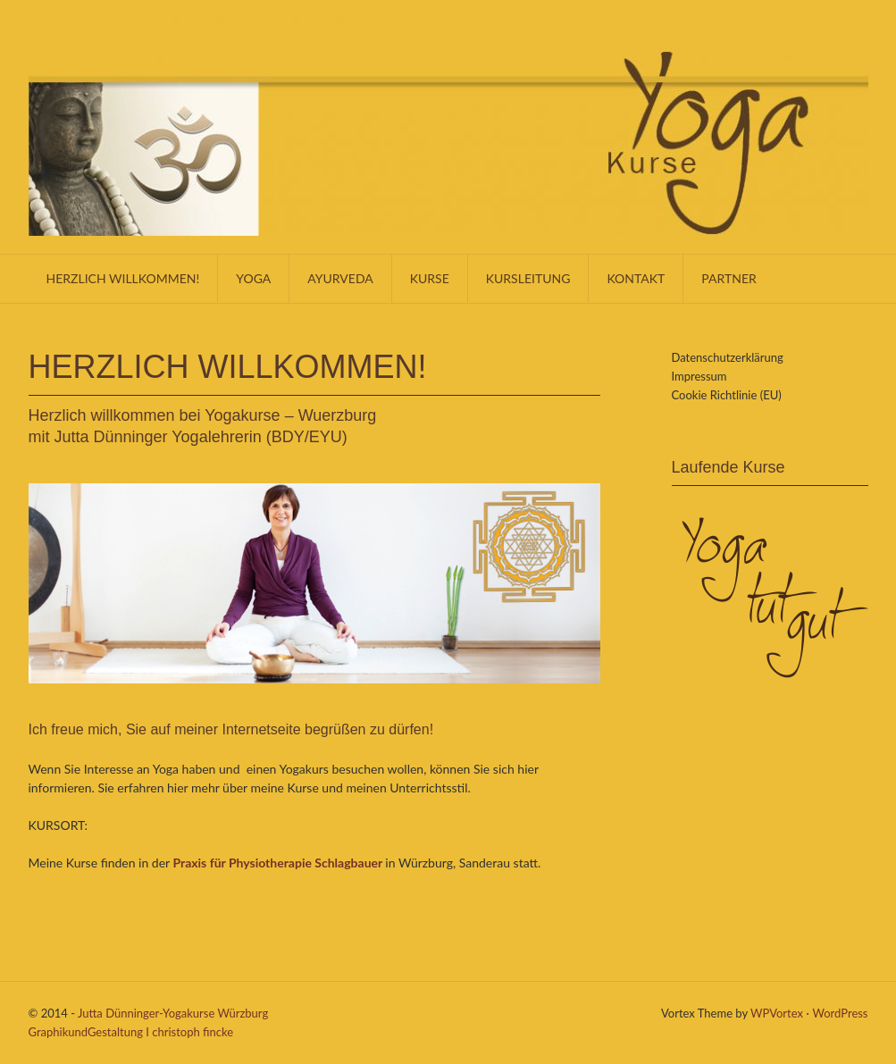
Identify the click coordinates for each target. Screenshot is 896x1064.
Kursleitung (528, 278)
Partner (728, 278)
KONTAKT (636, 278)
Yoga (253, 278)
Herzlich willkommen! (123, 278)
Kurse (429, 278)
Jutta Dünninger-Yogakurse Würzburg (173, 1013)
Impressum (699, 376)
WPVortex (776, 1013)
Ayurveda (340, 278)
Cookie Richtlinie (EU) (727, 395)
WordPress (839, 1013)
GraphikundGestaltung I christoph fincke (131, 1032)
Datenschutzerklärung (727, 357)
